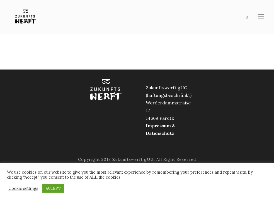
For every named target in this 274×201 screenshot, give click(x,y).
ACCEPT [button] (53, 188)
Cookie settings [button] (23, 188)
